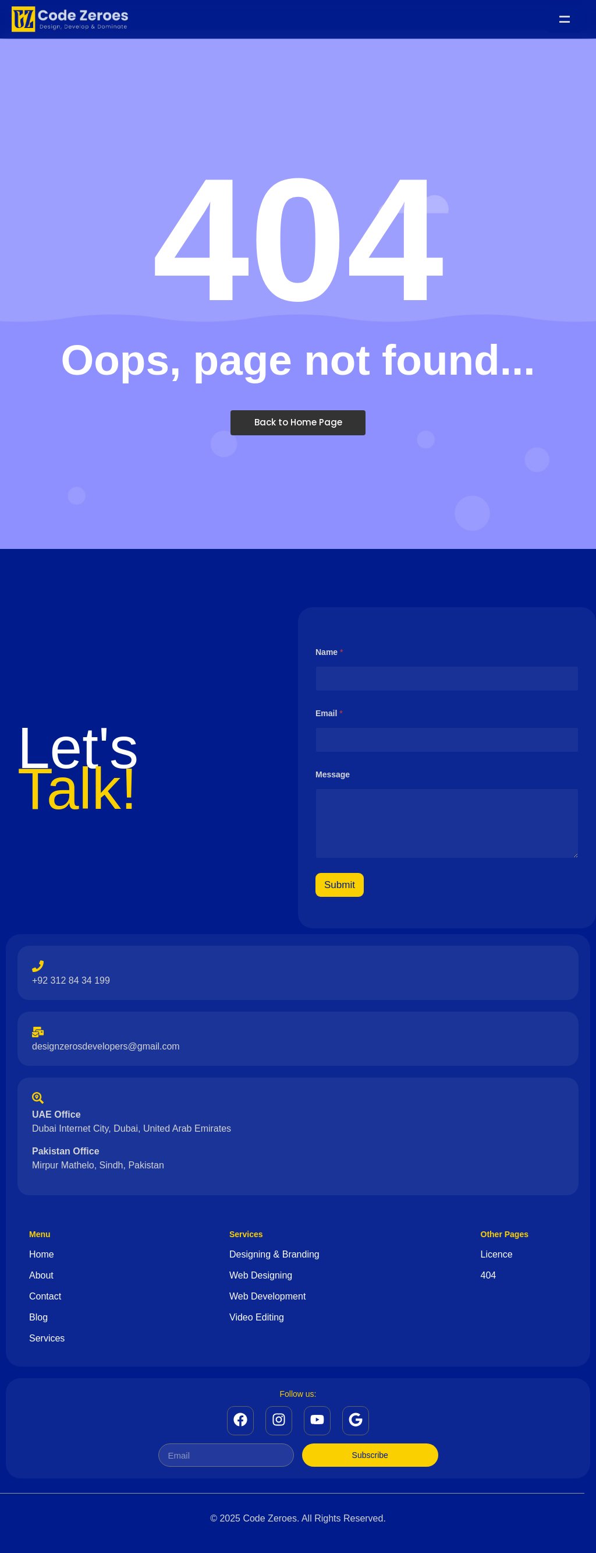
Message (332, 775)
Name (329, 652)
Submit (339, 885)
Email (329, 714)
